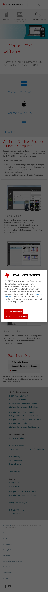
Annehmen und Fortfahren (16, 316)
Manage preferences (14, 311)
